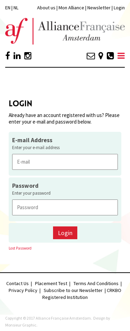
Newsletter (99, 7)
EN (7, 7)
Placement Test (51, 283)
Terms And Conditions (96, 283)
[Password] (65, 207)
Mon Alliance (71, 7)
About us (46, 7)
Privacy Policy (23, 290)
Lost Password (20, 248)
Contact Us (17, 283)
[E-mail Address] (65, 161)
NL (16, 7)
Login (119, 7)
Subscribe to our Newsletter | (75, 290)
